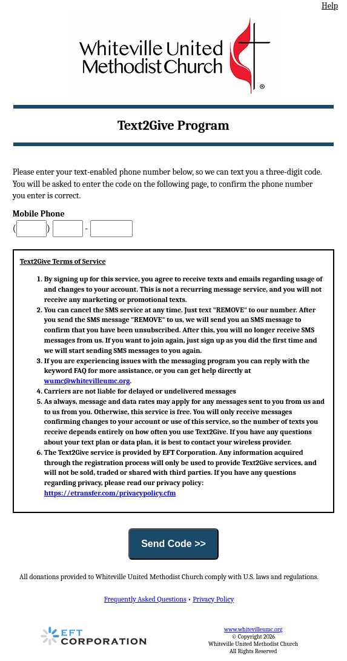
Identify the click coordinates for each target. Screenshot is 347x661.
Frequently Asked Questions (145, 599)
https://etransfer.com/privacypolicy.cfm (110, 493)
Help (330, 6)
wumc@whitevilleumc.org (87, 381)
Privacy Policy (213, 599)
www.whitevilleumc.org (253, 629)
